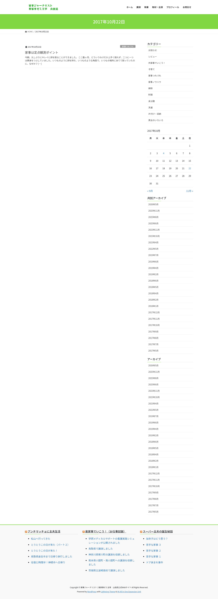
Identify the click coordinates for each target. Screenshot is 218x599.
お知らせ (152, 50)
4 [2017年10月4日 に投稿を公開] (163, 153)
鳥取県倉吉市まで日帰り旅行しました (51, 556)
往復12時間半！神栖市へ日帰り (48, 562)
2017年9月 (153, 331)
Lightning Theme (108, 591)
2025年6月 (153, 223)
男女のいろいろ (155, 120)
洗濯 (150, 107)
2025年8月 (153, 217)
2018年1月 (153, 306)
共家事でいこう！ (156, 62)
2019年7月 (153, 255)
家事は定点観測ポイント (41, 52)
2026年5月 (153, 204)
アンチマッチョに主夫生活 (44, 531)
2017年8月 (153, 337)
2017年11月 (154, 318)
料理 (150, 94)
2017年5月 (153, 350)
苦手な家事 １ (153, 556)
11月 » (189, 191)
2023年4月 (153, 242)
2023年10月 (154, 236)
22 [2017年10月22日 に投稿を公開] (190, 168)
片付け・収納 (154, 113)
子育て (151, 69)
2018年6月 (153, 280)
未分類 (151, 101)
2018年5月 (153, 286)
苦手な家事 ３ (153, 544)
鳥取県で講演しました (101, 548)
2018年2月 (153, 299)
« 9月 (150, 191)
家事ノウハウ (154, 81)
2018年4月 (153, 293)
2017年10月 (154, 325)
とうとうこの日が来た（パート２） (50, 544)
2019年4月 (153, 267)
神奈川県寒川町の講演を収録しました (109, 554)
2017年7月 (153, 344)
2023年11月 (154, 229)
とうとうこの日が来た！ (44, 550)
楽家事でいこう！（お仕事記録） (105, 531)
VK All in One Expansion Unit (129, 591)
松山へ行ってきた (40, 538)
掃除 (150, 88)
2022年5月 (153, 248)
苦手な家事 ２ (153, 550)
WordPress (91, 591)
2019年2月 (153, 274)
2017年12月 (154, 312)
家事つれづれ (128, 46)
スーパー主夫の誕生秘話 (158, 531)
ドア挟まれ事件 (154, 562)
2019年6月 (153, 261)
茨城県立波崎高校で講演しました (107, 570)
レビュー (152, 56)
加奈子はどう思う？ (157, 538)
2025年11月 (154, 210)
